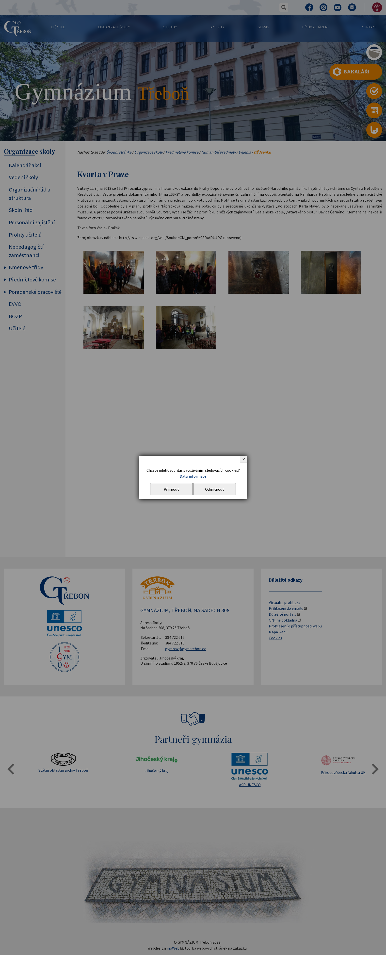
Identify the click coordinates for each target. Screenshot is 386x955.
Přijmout (171, 489)
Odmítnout (214, 489)
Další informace (193, 476)
